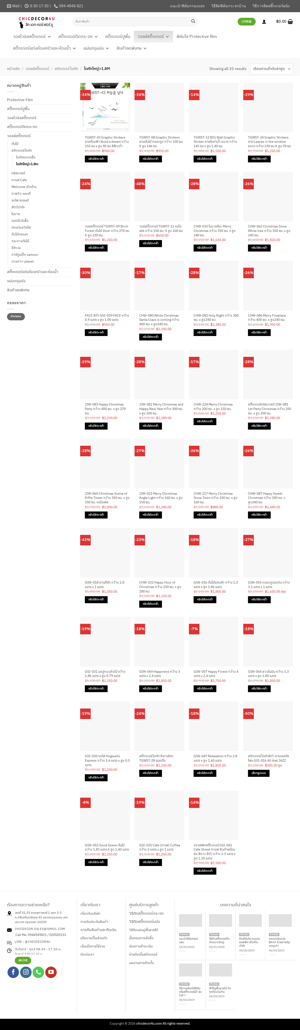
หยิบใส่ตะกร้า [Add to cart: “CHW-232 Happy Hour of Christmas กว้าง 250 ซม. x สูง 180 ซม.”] (150, 604)
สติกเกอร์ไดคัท (66, 69)
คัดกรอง (16, 316)
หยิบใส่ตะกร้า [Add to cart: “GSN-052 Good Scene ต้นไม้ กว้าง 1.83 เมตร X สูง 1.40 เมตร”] (96, 862)
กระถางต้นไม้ (20, 241)
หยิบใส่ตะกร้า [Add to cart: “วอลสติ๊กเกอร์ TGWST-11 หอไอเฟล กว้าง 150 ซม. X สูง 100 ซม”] (150, 243)
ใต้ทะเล (16, 248)
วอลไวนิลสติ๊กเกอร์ (32, 37)
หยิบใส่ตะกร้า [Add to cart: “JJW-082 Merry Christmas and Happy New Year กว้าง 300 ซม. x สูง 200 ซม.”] (150, 426)
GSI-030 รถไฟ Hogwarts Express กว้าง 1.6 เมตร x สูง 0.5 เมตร (107, 760)
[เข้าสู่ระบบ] (264, 21)
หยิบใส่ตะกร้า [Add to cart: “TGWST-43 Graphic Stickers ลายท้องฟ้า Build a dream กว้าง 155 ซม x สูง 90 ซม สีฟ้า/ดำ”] (96, 159)
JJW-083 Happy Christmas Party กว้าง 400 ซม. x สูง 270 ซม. (105, 409)
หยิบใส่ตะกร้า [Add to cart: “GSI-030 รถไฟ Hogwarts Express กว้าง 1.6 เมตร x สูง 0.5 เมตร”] (96, 777)
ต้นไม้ (14, 144)
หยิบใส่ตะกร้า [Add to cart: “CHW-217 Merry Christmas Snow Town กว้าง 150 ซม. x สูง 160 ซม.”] (205, 515)
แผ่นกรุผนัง (96, 48)
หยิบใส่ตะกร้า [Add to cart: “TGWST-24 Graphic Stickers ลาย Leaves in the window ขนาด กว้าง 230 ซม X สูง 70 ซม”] (259, 159)
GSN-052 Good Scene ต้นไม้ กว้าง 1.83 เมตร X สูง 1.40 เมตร (107, 847)
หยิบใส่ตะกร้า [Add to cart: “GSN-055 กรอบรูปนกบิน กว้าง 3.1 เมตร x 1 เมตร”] (259, 599)
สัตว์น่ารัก (18, 207)
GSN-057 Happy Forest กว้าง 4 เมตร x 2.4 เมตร (216, 674)
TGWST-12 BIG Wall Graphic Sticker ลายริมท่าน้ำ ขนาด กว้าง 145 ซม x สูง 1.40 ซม (215, 142)
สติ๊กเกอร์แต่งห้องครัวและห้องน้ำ (44, 48)
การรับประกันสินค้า (94, 922)
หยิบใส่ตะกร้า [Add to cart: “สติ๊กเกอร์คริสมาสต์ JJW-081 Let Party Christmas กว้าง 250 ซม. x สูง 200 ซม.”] (259, 426)
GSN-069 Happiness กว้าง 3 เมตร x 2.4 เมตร (159, 674)
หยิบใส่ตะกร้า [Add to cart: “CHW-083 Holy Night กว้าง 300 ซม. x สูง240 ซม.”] (205, 332)
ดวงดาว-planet (22, 261)
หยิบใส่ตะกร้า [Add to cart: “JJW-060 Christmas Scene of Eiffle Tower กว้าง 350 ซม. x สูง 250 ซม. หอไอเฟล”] (96, 515)
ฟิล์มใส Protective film (196, 36)
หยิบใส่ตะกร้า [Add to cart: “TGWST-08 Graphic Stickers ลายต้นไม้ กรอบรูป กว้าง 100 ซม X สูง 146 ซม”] (150, 159)
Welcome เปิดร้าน (23, 187)
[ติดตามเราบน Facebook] (13, 972)
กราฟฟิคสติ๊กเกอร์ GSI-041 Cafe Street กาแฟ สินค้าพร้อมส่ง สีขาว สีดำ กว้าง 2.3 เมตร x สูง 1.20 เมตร (215, 852)
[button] (284, 21)
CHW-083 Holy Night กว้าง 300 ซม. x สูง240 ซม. (216, 318)
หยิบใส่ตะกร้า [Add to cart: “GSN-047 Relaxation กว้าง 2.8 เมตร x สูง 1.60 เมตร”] (205, 773)
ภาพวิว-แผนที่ (21, 194)
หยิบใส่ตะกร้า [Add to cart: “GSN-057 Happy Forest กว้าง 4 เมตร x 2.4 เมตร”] (205, 689)
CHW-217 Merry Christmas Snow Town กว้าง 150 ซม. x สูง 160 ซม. (215, 498)
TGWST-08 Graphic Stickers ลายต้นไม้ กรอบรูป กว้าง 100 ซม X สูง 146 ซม (161, 142)
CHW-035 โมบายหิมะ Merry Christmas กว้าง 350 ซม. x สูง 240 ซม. (215, 230)
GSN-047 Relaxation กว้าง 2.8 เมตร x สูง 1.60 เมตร (215, 758)
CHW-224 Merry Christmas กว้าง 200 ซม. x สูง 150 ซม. (213, 406)
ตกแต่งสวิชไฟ (21, 227)
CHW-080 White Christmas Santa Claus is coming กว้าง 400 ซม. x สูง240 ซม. (159, 320)
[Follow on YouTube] (51, 972)
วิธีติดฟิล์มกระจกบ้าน (228, 6)
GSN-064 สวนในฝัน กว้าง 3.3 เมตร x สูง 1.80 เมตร (268, 674)
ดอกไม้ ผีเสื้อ (19, 221)
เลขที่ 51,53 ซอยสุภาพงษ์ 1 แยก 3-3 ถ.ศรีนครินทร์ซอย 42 (38, 915)
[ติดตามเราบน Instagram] (26, 972)
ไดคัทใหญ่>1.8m (27, 164)
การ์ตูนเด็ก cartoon (24, 255)
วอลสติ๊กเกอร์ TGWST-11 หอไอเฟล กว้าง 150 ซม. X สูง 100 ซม (161, 228)
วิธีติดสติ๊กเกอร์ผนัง (144, 922)
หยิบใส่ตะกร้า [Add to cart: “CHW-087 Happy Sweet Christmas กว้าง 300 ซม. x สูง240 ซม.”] (259, 515)
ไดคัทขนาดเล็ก (25, 157)
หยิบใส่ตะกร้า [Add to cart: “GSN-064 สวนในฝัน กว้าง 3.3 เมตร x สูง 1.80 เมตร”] (259, 689)
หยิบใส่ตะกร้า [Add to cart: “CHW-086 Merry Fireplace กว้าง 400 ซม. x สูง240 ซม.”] (259, 332)
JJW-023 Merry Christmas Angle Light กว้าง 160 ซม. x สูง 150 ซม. (161, 498)
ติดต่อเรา (87, 954)
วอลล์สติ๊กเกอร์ (153, 37)
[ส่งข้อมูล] (193, 21)
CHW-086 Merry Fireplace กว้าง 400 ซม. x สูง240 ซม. (267, 318)
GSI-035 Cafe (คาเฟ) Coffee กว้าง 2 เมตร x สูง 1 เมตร (159, 847)
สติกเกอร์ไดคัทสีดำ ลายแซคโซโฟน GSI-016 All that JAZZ (268, 758)
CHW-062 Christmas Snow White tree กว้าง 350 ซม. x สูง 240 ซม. (269, 230)
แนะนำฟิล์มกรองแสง (187, 6)
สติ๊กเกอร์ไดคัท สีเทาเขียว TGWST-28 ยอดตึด (156, 758)
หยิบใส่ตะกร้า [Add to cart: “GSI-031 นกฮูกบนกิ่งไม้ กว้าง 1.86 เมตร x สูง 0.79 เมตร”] (96, 689)
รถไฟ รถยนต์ (20, 200)
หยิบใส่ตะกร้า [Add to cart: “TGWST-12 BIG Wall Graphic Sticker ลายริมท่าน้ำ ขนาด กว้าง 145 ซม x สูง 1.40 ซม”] (205, 159)
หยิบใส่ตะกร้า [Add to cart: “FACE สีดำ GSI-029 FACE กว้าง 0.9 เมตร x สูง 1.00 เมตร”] (96, 332)
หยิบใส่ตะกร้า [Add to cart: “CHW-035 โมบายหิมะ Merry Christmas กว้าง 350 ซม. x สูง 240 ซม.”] (205, 248)
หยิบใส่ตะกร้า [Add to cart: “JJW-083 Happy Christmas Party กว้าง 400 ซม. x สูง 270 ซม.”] (96, 426)
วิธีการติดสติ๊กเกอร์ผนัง (271, 6)
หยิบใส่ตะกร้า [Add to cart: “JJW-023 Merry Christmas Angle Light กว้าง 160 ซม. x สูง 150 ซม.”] (150, 515)
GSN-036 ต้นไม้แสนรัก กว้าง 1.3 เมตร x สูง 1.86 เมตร (216, 585)
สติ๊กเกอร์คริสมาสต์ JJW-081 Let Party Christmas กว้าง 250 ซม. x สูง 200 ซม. (269, 409)
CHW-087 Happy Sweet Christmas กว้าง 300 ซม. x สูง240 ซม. (266, 498)
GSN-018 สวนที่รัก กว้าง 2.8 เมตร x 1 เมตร (104, 585)
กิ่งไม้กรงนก (19, 234)
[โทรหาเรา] (38, 972)
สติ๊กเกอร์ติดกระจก (78, 37)
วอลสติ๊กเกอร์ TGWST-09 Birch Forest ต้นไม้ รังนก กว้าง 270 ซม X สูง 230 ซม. (107, 230)
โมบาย (15, 214)
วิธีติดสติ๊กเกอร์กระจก (146, 913)
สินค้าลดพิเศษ (131, 48)
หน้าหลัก (13, 69)
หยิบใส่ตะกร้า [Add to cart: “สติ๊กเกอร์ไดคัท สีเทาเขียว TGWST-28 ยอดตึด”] (150, 773)
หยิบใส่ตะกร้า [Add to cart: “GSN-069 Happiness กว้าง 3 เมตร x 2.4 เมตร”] (150, 689)
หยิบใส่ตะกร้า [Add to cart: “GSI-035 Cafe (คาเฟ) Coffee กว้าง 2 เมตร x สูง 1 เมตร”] (150, 862)
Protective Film (20, 100)
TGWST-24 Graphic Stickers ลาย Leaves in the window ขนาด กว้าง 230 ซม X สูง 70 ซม (269, 142)
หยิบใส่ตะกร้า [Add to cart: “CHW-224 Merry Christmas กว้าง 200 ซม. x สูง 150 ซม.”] (205, 421)
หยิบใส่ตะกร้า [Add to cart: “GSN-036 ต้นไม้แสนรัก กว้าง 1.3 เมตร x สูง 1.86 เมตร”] (205, 599)
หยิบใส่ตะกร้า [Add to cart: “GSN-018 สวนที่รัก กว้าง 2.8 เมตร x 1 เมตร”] (96, 599)
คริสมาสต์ (18, 173)
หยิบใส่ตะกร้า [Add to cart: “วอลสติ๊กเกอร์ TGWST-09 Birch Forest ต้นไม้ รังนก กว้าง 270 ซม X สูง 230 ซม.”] (96, 248)
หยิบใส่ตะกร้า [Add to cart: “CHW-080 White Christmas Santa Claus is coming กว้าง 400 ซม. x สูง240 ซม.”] (150, 337)
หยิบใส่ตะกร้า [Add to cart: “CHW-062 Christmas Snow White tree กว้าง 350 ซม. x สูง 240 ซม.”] (259, 248)
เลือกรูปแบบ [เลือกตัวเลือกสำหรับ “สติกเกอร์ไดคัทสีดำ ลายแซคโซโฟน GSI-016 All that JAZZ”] (258, 773)
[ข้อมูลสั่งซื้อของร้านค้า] (271, 69)
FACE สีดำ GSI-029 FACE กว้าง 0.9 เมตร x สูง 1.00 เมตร (107, 318)
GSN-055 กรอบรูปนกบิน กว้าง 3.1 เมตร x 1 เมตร (269, 585)
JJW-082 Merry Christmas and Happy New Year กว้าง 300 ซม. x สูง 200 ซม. (161, 409)
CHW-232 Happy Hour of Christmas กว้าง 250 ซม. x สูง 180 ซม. (160, 587)
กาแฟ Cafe (19, 180)
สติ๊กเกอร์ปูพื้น (117, 36)
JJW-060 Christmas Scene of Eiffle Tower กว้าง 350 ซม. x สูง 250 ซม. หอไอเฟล (107, 498)
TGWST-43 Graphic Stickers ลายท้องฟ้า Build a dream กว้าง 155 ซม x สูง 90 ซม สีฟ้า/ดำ (107, 142)
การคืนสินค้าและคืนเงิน (98, 930)
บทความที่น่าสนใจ (235, 905)
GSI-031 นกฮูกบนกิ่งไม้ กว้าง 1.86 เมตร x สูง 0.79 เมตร (105, 674)
